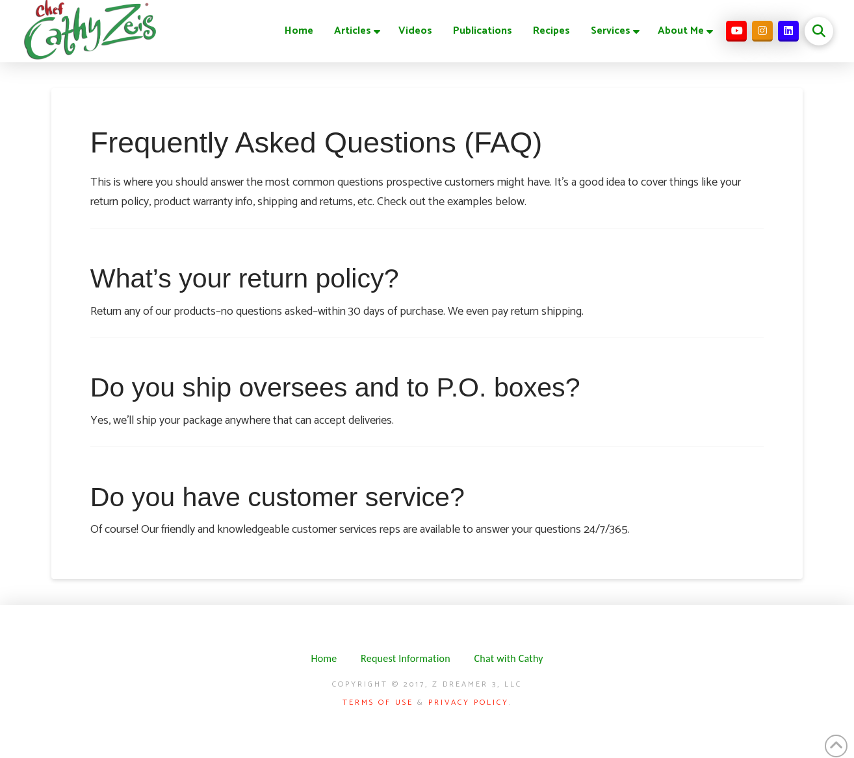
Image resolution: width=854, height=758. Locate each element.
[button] (819, 31)
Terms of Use (378, 702)
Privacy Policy (468, 702)
